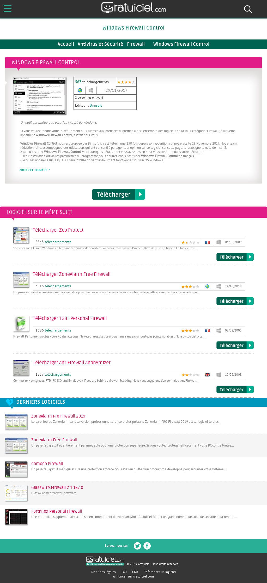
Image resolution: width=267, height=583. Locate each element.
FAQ (124, 572)
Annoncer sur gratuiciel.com (133, 576)
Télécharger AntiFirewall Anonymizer (235, 389)
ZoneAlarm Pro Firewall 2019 (58, 416)
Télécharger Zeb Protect (235, 257)
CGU (135, 572)
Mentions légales (103, 572)
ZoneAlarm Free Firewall (54, 440)
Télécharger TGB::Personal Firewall (235, 345)
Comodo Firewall (47, 463)
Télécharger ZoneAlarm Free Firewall (235, 301)
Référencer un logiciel (160, 572)
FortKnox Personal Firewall (56, 511)
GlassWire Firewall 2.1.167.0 (57, 487)
